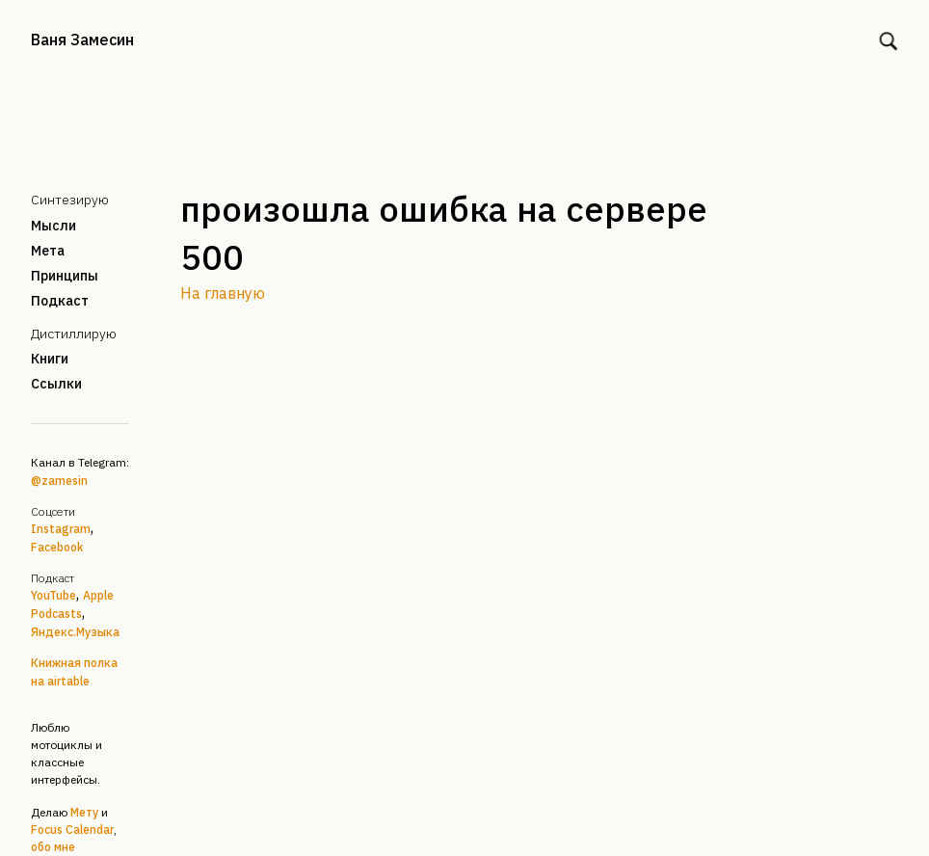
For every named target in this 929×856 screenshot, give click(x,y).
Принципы (64, 275)
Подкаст (60, 300)
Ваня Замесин (82, 39)
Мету (84, 812)
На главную (222, 293)
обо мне (53, 847)
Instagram (61, 529)
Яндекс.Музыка (75, 632)
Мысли (53, 225)
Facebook (57, 547)
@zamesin (59, 480)
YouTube (53, 595)
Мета (48, 250)
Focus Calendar (72, 829)
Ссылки (56, 383)
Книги (49, 358)
